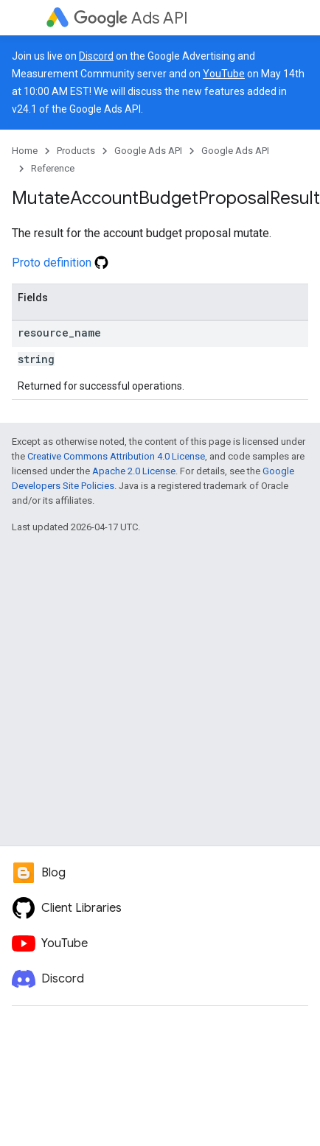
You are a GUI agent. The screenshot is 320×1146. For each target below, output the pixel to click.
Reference (52, 168)
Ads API (131, 18)
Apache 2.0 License (133, 471)
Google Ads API (148, 150)
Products (76, 150)
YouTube (224, 74)
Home (25, 150)
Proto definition (60, 263)
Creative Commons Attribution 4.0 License (116, 456)
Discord (96, 56)
